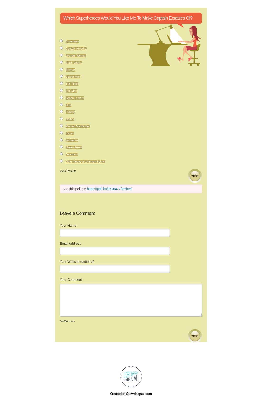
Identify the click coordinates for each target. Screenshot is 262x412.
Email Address (70, 243)
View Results (68, 171)
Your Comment (71, 279)
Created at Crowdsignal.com (131, 394)
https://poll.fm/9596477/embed (109, 189)
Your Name (68, 225)
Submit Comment (195, 336)
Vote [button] (195, 176)
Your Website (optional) (77, 261)
